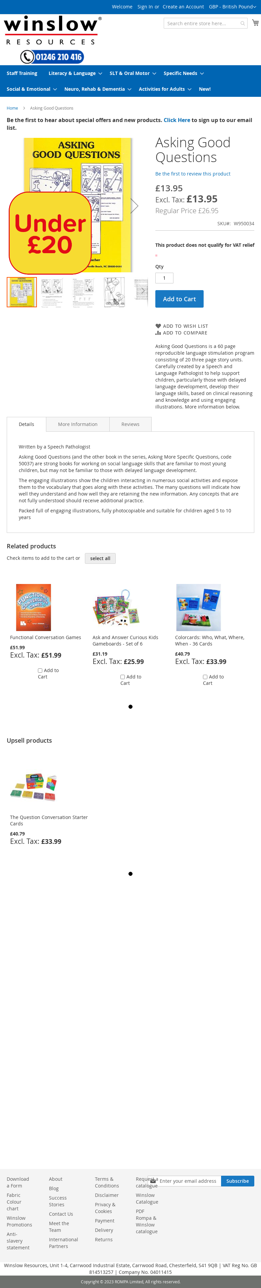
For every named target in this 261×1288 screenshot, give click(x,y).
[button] (232, 7)
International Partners (63, 1242)
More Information (78, 424)
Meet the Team (59, 1226)
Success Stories (58, 1201)
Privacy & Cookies (105, 1207)
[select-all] (100, 558)
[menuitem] (22, 73)
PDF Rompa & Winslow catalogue (147, 1221)
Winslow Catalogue (147, 1198)
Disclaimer (107, 1195)
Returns (104, 1239)
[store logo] (52, 29)
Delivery (104, 1230)
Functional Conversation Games (45, 637)
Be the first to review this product (192, 173)
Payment (104, 1220)
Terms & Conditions (107, 1182)
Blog (54, 1188)
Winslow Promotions (19, 1221)
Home (12, 108)
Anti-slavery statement (18, 1241)
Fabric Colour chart (14, 1202)
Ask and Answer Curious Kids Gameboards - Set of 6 (125, 640)
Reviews (130, 424)
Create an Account (183, 6)
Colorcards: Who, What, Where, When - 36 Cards (209, 640)
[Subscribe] (237, 1181)
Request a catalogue (147, 1182)
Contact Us (61, 1214)
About (55, 1179)
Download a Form (18, 1182)
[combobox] (206, 23)
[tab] (26, 424)
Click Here (177, 120)
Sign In (145, 6)
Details (26, 424)
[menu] (130, 81)
